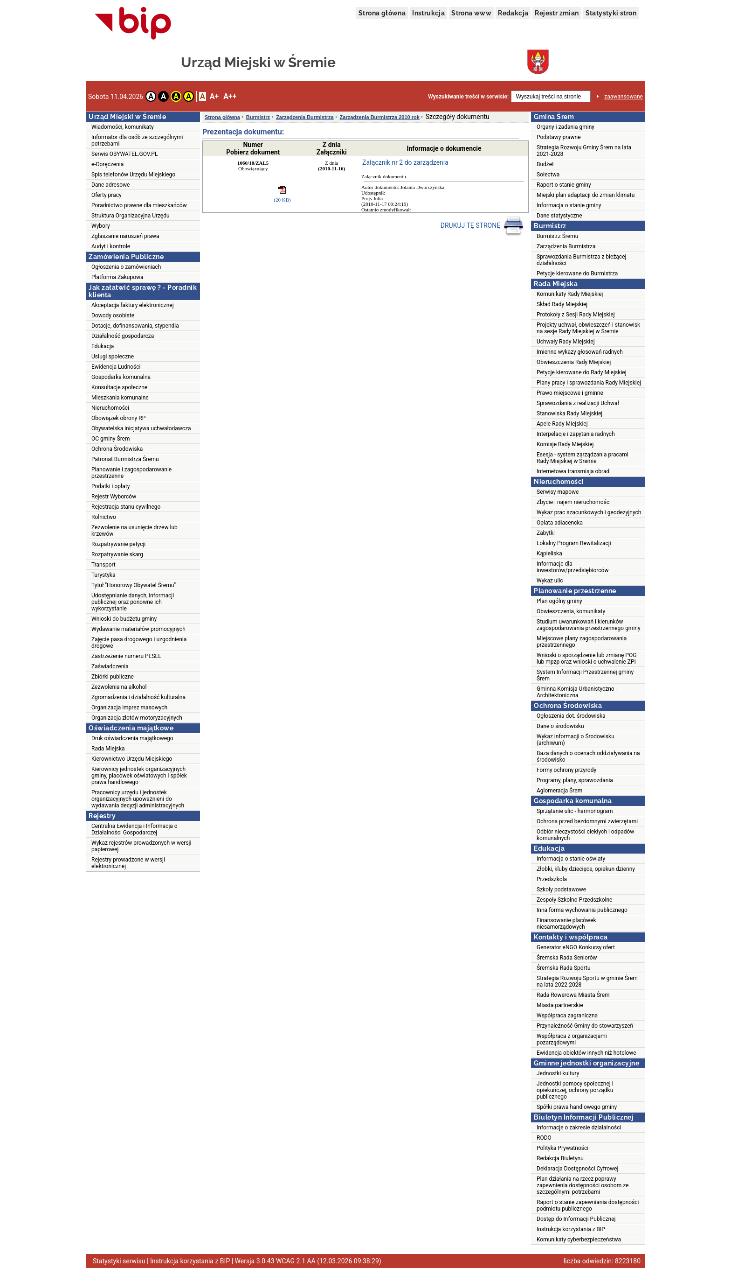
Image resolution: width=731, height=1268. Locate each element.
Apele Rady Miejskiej (562, 423)
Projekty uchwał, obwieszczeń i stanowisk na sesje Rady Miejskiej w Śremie (588, 328)
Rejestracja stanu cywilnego (125, 507)
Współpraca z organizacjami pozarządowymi (572, 1039)
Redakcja (513, 13)
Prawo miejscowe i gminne (570, 393)
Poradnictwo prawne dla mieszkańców (139, 205)
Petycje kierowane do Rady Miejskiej (582, 372)
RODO (544, 1138)
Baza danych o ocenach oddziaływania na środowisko (588, 756)
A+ (214, 96)
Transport (103, 564)
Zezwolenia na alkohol (118, 687)
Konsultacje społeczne (119, 387)
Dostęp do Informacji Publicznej (576, 1219)
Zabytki (546, 533)
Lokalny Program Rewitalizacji (574, 543)
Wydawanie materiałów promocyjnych (138, 629)
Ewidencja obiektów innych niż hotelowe (586, 1053)
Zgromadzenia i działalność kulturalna (138, 697)
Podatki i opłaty (110, 486)
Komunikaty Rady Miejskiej (570, 294)
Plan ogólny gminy (559, 601)
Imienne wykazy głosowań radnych (580, 352)
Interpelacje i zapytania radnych (576, 434)
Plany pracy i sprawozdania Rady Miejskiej (589, 382)
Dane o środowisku (560, 726)
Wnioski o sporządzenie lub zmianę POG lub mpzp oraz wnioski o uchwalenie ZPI (586, 658)
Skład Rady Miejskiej (562, 304)
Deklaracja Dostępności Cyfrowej (577, 1168)
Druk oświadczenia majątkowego (132, 738)
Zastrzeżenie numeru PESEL (126, 656)
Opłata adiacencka (560, 522)
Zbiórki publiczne (112, 676)
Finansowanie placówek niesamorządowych (566, 923)
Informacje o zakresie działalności (579, 1127)
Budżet (545, 164)
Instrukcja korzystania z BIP (571, 1229)
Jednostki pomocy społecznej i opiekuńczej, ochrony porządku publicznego (575, 1090)
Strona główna (382, 13)
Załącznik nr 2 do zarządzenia (405, 162)
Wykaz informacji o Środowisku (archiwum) (575, 739)
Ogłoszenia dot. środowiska (571, 716)
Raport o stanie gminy (564, 185)
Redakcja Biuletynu (560, 1158)
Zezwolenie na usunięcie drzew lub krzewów (134, 530)
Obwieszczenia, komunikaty (571, 611)
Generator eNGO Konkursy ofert (576, 947)
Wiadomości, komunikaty (122, 127)
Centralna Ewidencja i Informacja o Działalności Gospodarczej (134, 829)
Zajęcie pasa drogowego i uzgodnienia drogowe (138, 642)
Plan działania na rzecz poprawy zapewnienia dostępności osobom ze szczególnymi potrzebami (582, 1185)
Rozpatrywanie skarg (117, 554)
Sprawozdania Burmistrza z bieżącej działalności (581, 259)
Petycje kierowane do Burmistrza (577, 273)
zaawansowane (623, 96)
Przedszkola (552, 879)
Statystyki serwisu (119, 1261)
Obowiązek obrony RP (118, 418)
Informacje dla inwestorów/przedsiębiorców (572, 567)
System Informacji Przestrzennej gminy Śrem (585, 675)
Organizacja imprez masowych (129, 707)
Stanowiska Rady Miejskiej (569, 413)
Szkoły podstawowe (561, 889)
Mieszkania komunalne (120, 397)
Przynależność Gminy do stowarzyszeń (585, 1026)
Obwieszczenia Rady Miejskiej (574, 362)
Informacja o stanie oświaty (571, 858)
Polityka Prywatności (562, 1148)
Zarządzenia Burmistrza (304, 117)
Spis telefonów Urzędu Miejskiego (133, 174)
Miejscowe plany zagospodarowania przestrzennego (582, 641)
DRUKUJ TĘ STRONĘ (482, 226)
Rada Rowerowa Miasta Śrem (573, 995)
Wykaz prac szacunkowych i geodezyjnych (589, 512)
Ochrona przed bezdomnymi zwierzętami (587, 821)
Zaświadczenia (110, 666)
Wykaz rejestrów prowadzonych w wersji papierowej (141, 846)
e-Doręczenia (107, 164)
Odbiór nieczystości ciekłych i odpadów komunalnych (585, 834)
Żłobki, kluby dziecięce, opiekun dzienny (586, 869)
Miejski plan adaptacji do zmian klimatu (585, 195)
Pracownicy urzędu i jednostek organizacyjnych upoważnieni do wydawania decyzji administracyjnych (137, 799)
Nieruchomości (110, 408)
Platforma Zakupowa (117, 277)
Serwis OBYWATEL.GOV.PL (124, 154)
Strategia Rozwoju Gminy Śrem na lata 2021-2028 (584, 150)
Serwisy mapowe (558, 492)
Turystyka (103, 575)
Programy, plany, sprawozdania (575, 780)
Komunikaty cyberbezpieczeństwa (579, 1239)
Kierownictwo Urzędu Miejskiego (131, 759)
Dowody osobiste (112, 315)
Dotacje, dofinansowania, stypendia (135, 325)
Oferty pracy (106, 195)
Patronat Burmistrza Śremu (125, 459)
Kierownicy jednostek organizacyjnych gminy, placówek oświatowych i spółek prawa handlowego (139, 775)
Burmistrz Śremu (557, 236)
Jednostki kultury (558, 1073)
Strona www (471, 13)
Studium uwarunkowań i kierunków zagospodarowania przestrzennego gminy (589, 624)
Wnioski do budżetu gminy (124, 619)
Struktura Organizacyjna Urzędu (130, 215)
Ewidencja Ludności (116, 367)
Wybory (100, 226)
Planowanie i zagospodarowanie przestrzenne (131, 472)
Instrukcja (428, 13)
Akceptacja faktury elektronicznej (132, 305)
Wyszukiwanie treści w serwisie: (468, 96)
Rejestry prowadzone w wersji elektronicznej (128, 862)
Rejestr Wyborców (113, 496)
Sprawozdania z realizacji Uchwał (578, 403)
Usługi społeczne (112, 356)
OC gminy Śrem (110, 438)
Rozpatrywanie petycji (118, 544)
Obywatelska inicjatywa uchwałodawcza (141, 428)
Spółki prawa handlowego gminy (577, 1107)
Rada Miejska (108, 748)
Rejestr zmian (557, 13)
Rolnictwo (103, 517)
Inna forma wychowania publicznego (582, 910)
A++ (229, 96)
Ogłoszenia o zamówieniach (126, 267)
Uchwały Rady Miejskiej (566, 341)
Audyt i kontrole (110, 246)
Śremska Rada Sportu (564, 968)
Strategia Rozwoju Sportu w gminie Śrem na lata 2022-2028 (587, 981)
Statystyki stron (611, 13)
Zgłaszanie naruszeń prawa (125, 236)
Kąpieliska (549, 553)
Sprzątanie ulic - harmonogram (575, 811)
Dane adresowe (110, 185)
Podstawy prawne (559, 137)
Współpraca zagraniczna (567, 1015)
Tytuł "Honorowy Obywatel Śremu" (133, 585)
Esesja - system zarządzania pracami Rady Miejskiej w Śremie (582, 457)
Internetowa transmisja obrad (573, 471)
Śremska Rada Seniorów (567, 957)
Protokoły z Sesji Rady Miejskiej (576, 314)
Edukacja (102, 346)
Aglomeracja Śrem (559, 790)
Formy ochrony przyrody (566, 770)
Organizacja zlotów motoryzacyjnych (136, 718)
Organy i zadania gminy (565, 127)
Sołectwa (548, 174)
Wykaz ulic (550, 580)
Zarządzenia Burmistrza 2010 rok (380, 117)
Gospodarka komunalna (121, 377)
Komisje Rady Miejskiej (565, 444)
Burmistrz (258, 117)
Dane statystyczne (559, 215)
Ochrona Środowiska (117, 449)
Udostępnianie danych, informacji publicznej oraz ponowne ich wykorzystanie (132, 602)
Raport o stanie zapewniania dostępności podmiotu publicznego (588, 1205)
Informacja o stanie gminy (569, 205)
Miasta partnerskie (560, 1005)
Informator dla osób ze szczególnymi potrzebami (137, 140)
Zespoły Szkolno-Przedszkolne (574, 900)
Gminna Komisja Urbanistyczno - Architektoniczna (577, 692)
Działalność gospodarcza (122, 336)
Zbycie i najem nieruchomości (574, 502)
